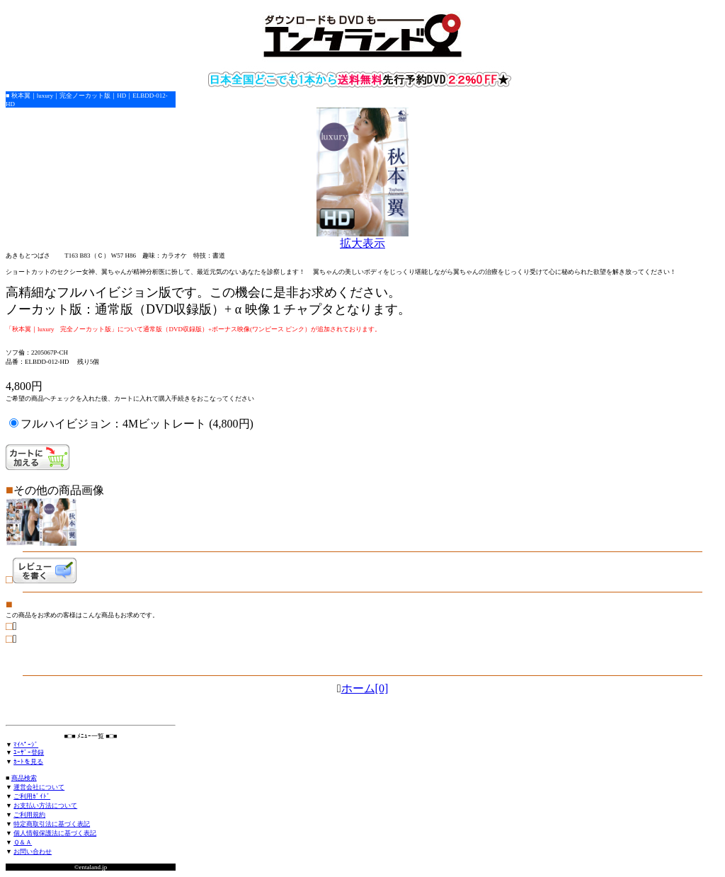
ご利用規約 (29, 814)
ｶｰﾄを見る (28, 761)
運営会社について (38, 787)
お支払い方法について (45, 805)
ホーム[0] (365, 688)
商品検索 (24, 777)
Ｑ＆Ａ (22, 842)
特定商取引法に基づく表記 (51, 823)
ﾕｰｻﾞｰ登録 (28, 752)
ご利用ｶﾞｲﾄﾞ (31, 796)
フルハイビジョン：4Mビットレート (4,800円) (137, 424)
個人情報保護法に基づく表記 (54, 833)
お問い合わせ (32, 851)
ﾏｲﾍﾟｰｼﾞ (25, 744)
